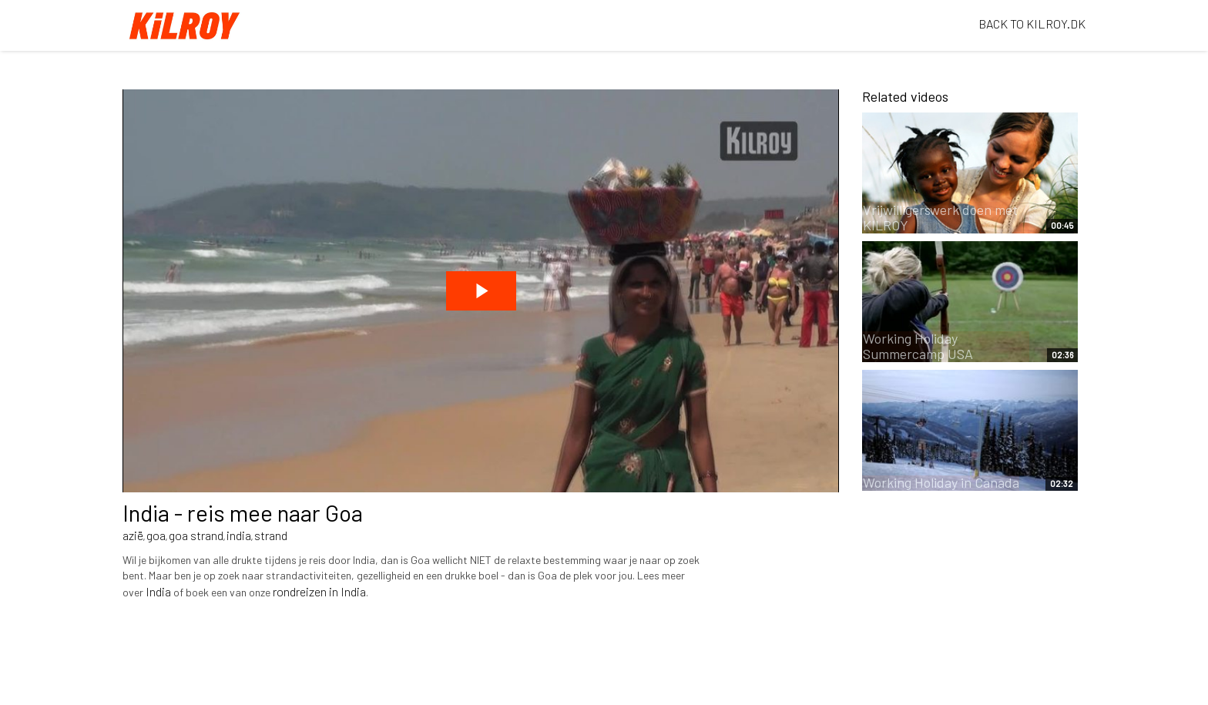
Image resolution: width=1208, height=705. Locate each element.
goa (156, 535)
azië (132, 535)
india (238, 535)
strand (270, 535)
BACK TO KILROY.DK (1032, 23)
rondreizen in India (319, 591)
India (158, 591)
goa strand (196, 535)
